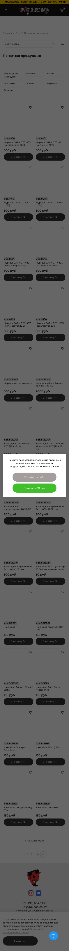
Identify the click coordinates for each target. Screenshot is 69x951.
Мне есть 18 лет (34, 488)
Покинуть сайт (34, 477)
